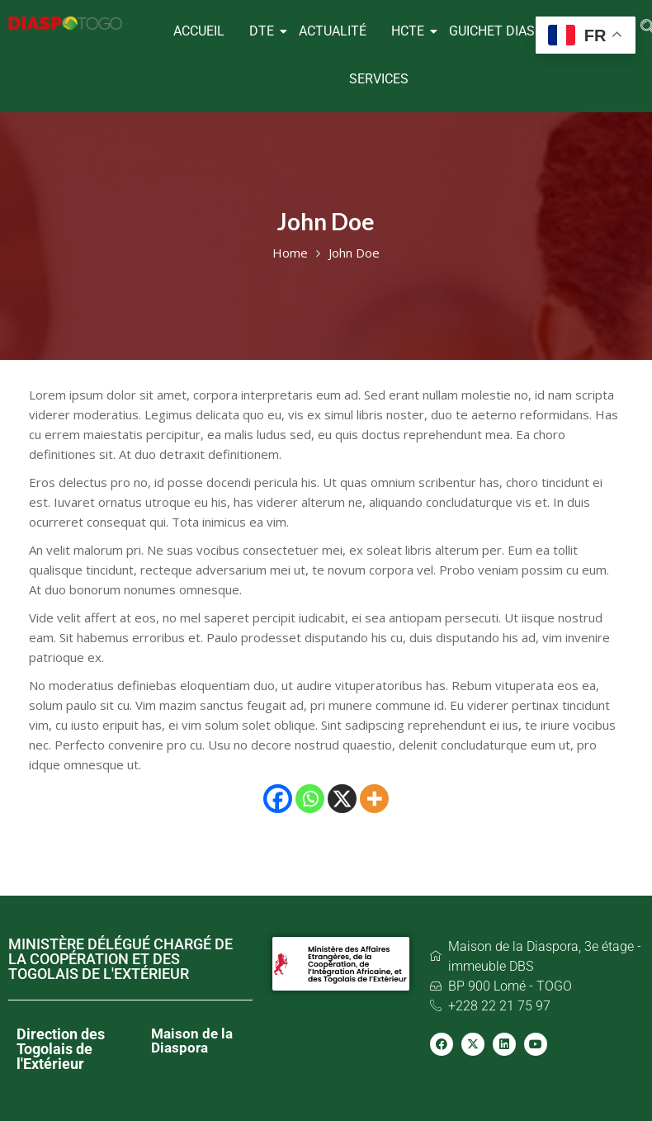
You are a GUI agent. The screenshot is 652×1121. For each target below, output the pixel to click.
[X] (342, 798)
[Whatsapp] (309, 798)
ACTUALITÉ (332, 31)
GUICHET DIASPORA (509, 31)
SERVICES (379, 79)
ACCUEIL (198, 31)
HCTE (409, 31)
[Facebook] (277, 798)
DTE (263, 31)
